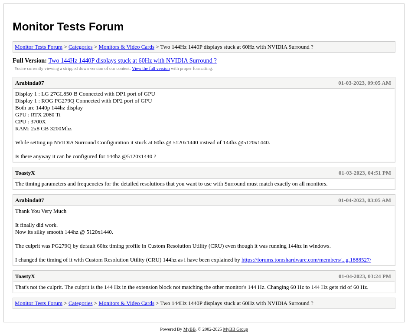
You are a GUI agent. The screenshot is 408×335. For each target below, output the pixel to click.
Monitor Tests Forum (68, 26)
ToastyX (25, 172)
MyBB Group (235, 329)
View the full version (151, 68)
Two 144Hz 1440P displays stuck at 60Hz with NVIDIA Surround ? (132, 60)
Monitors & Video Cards (126, 46)
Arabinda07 (29, 83)
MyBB (189, 329)
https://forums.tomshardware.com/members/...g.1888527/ (306, 259)
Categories (81, 46)
